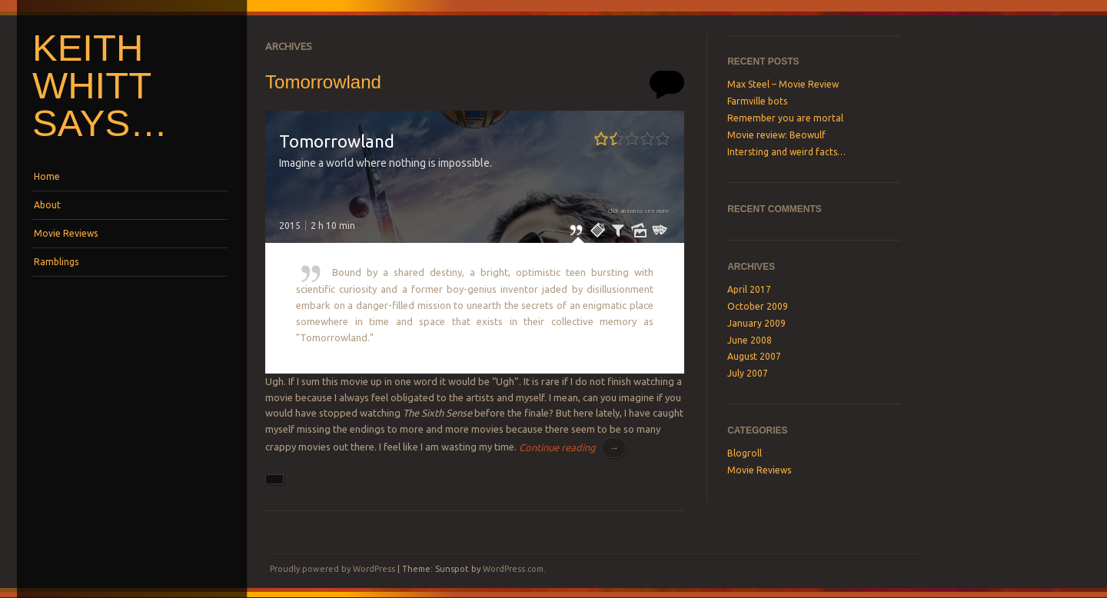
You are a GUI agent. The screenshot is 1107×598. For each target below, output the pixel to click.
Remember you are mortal (785, 118)
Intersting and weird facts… (786, 152)
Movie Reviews (66, 233)
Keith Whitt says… (100, 85)
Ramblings (56, 262)
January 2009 (756, 323)
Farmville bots (757, 101)
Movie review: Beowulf (776, 135)
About (47, 205)
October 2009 (757, 306)
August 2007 (754, 356)
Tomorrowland (323, 81)
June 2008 (749, 340)
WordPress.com (513, 568)
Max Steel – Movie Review (783, 84)
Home (47, 176)
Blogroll (744, 453)
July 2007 (747, 373)
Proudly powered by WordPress (332, 568)
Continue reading (573, 447)
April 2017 (749, 289)
